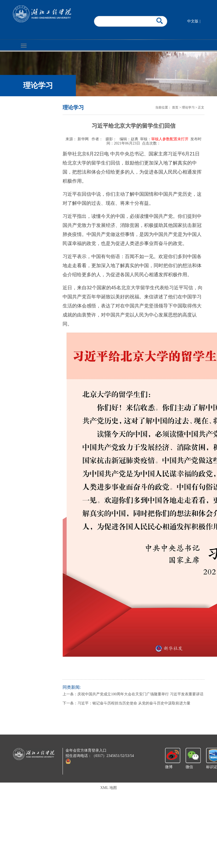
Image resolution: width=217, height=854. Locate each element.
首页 (175, 107)
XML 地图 (108, 788)
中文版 (192, 21)
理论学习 (188, 107)
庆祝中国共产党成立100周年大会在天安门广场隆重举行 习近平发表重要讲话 (140, 694)
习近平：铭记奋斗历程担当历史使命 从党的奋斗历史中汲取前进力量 (133, 703)
